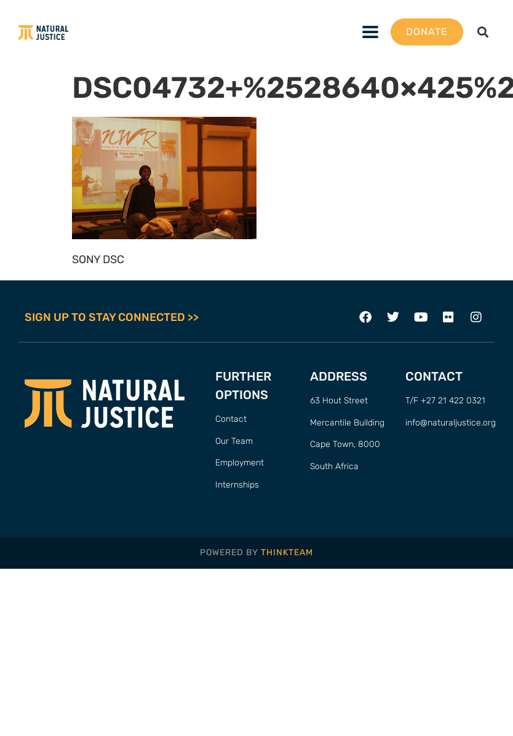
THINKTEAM (287, 552)
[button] (482, 32)
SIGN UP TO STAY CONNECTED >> (112, 317)
